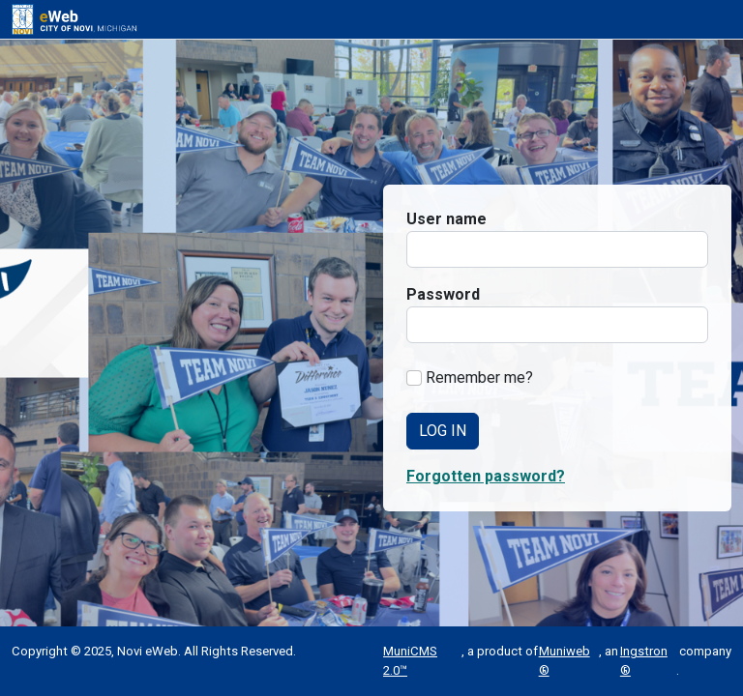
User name (446, 219)
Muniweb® (564, 661)
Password (443, 294)
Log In (442, 430)
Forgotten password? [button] (485, 476)
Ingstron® (644, 661)
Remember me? (479, 377)
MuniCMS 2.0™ (410, 661)
